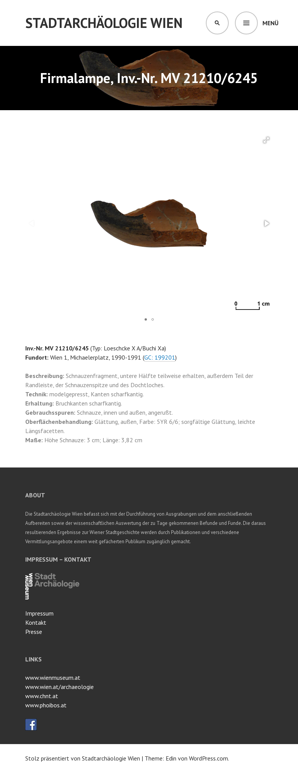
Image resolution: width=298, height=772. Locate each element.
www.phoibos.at (46, 705)
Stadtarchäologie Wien (103, 23)
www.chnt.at (41, 696)
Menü (270, 23)
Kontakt (35, 622)
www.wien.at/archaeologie (59, 687)
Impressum (39, 613)
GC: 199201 (159, 357)
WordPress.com (208, 758)
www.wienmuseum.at (52, 677)
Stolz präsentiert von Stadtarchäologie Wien (82, 758)
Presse (33, 631)
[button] (266, 140)
